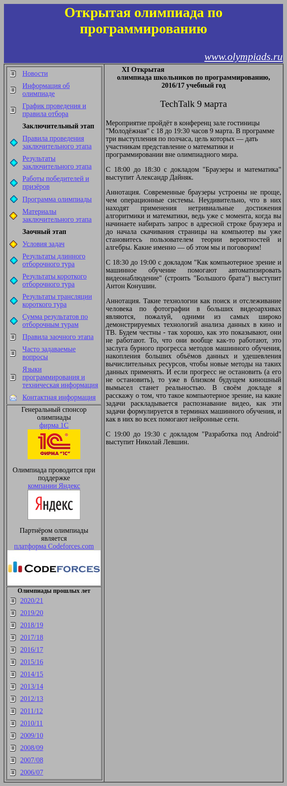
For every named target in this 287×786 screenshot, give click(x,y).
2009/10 (31, 735)
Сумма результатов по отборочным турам (55, 320)
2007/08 (31, 760)
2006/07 (31, 772)
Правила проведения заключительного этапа (57, 142)
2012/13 (31, 698)
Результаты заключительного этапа (57, 162)
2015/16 (31, 662)
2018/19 (31, 625)
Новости (35, 73)
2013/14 (31, 686)
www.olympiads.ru (243, 56)
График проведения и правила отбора (54, 109)
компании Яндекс (54, 485)
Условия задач (43, 244)
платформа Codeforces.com (54, 546)
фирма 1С (53, 425)
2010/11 (31, 723)
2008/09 (31, 747)
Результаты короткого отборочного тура (54, 280)
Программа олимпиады (57, 199)
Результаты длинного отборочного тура (54, 260)
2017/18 (31, 637)
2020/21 (31, 600)
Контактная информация (59, 397)
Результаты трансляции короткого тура (57, 300)
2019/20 (31, 612)
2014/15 (31, 674)
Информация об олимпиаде (46, 89)
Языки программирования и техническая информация (60, 377)
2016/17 (31, 649)
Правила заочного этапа (57, 336)
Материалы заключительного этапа (57, 215)
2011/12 (31, 711)
